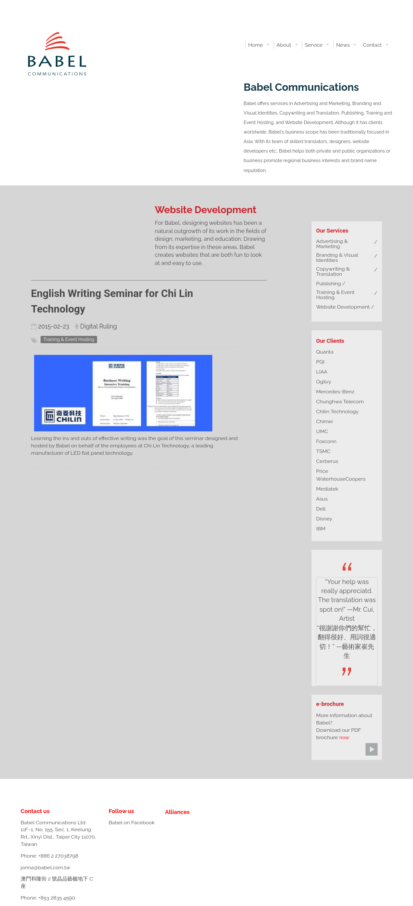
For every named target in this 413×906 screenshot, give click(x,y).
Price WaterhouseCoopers (341, 475)
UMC (322, 431)
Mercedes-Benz (335, 392)
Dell (320, 509)
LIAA (321, 372)
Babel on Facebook (132, 823)
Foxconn (326, 441)
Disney (324, 519)
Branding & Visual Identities (337, 257)
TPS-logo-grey (196, 855)
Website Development (342, 306)
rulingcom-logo (170, 825)
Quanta (324, 352)
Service (313, 45)
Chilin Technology (337, 411)
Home (255, 45)
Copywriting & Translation (333, 271)
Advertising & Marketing (331, 244)
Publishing (328, 283)
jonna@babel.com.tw (45, 868)
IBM (320, 529)
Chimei (324, 421)
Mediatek (327, 489)
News (343, 45)
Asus (322, 499)
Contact (372, 45)
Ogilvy (323, 382)
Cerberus (327, 461)
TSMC (323, 451)
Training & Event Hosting (335, 295)
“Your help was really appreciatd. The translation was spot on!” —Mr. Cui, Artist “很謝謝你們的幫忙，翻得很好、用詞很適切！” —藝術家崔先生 (347, 619)
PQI (320, 362)
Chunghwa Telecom (340, 402)
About (284, 45)
